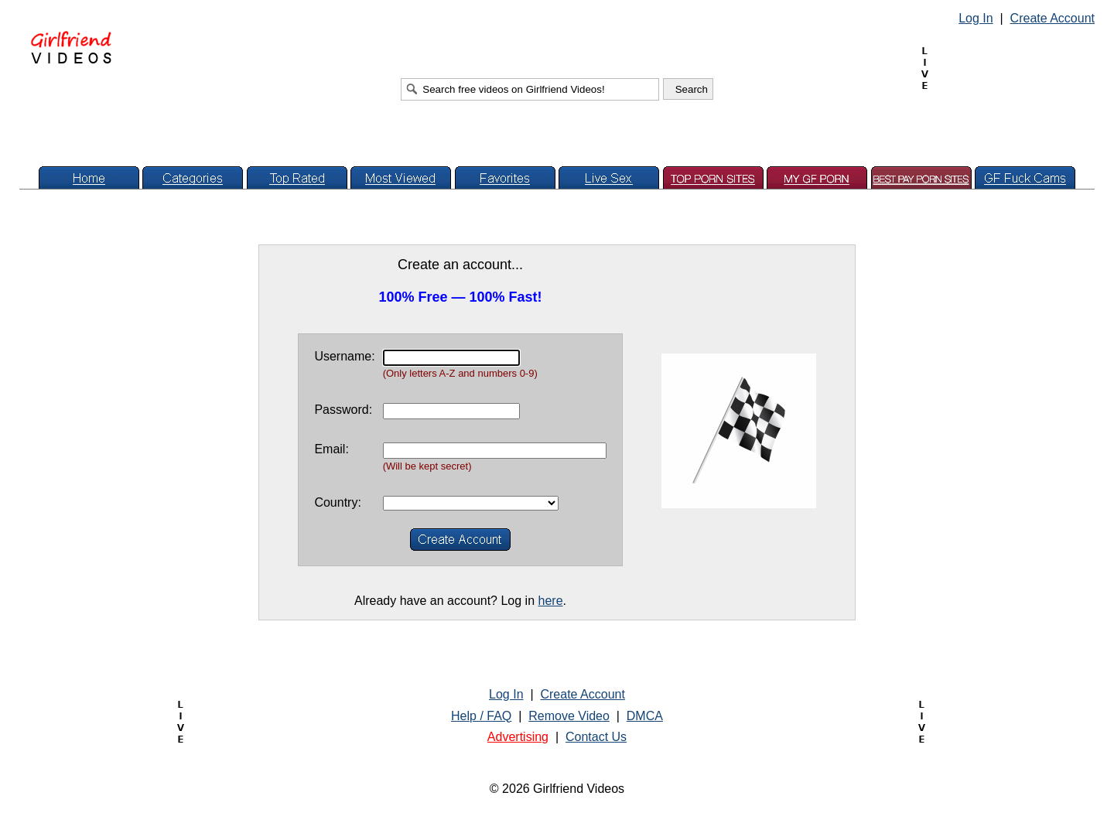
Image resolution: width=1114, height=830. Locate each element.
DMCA (645, 715)
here (550, 600)
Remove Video (569, 715)
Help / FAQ (481, 715)
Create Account (1052, 18)
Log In (976, 18)
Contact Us (596, 736)
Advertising (517, 736)
